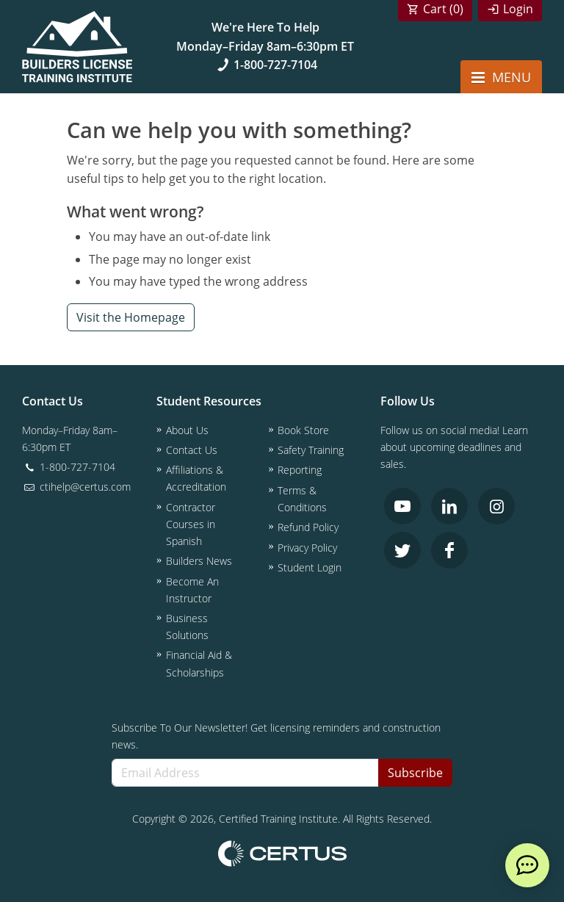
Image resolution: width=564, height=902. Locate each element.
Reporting (300, 470)
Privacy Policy (307, 548)
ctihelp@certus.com (76, 487)
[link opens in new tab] (402, 506)
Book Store (303, 430)
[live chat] (527, 865)
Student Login (309, 567)
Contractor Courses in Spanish (190, 524)
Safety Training (311, 450)
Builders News (199, 561)
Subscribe (415, 773)
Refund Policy (308, 527)
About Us (187, 430)
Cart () (443, 9)
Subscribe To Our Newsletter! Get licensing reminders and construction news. (276, 736)
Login (518, 9)
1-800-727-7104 (265, 65)
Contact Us (191, 450)
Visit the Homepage (130, 317)
